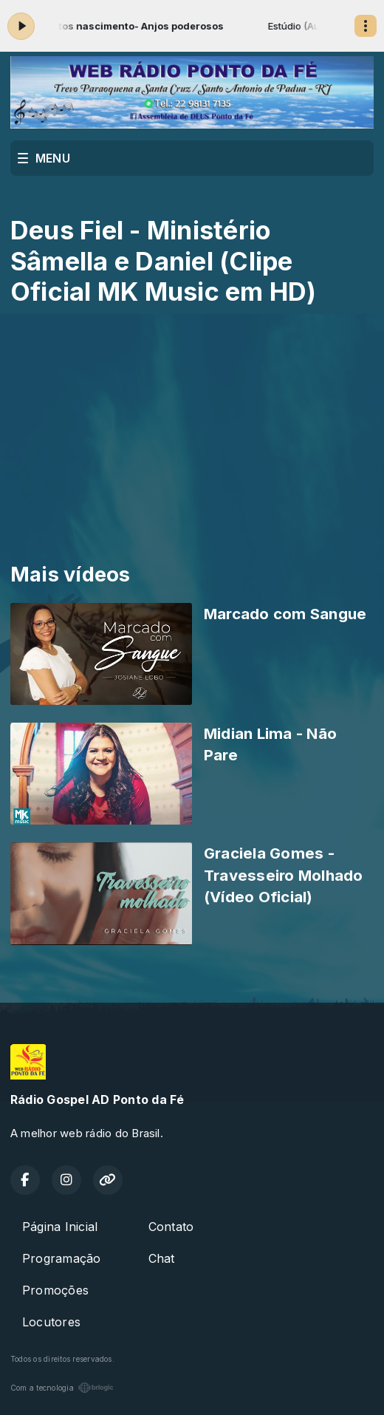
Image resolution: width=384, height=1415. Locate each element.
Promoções (55, 1290)
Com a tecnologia (62, 1387)
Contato (171, 1226)
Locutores (51, 1322)
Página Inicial (59, 1226)
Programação (61, 1258)
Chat (161, 1258)
